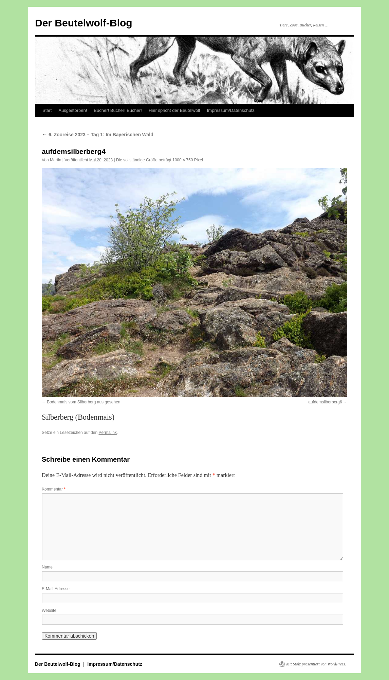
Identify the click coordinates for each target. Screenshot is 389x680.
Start (47, 110)
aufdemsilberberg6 (325, 402)
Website (49, 610)
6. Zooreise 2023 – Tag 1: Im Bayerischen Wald (97, 134)
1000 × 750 (182, 160)
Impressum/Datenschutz (231, 110)
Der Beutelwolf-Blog (83, 22)
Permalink (107, 432)
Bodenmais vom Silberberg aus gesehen (83, 402)
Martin (55, 160)
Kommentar (54, 489)
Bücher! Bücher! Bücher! (118, 110)
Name (47, 567)
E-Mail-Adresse (56, 588)
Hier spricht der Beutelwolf (174, 110)
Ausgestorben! (72, 110)
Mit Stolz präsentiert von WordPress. (316, 664)
